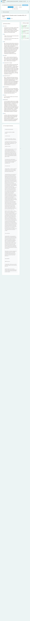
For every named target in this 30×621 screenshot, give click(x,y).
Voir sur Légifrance (26, 38)
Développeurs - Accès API (22, 1)
